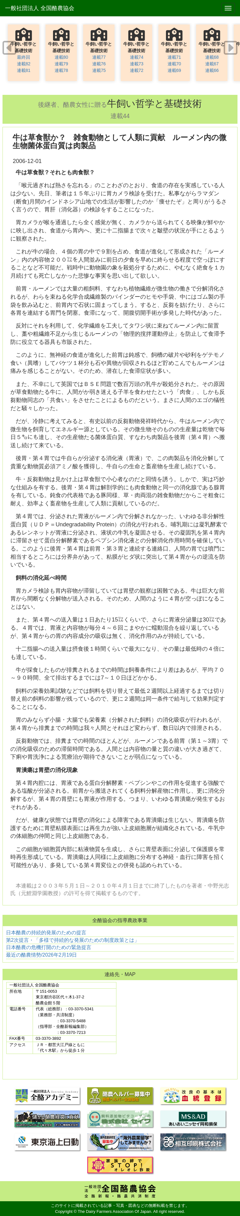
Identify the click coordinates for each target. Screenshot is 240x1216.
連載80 (61, 57)
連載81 (24, 70)
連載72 (137, 70)
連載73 (137, 63)
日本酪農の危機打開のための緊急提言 (48, 947)
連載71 (174, 57)
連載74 (137, 57)
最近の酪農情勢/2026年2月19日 (41, 955)
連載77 (99, 57)
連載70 (174, 63)
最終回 (23, 57)
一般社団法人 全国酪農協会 (39, 8)
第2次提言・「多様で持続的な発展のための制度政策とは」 (72, 940)
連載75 (99, 70)
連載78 (61, 70)
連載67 (212, 63)
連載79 (61, 63)
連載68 (212, 57)
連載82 (24, 63)
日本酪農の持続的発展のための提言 (46, 932)
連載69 (174, 70)
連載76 (99, 63)
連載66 (212, 70)
